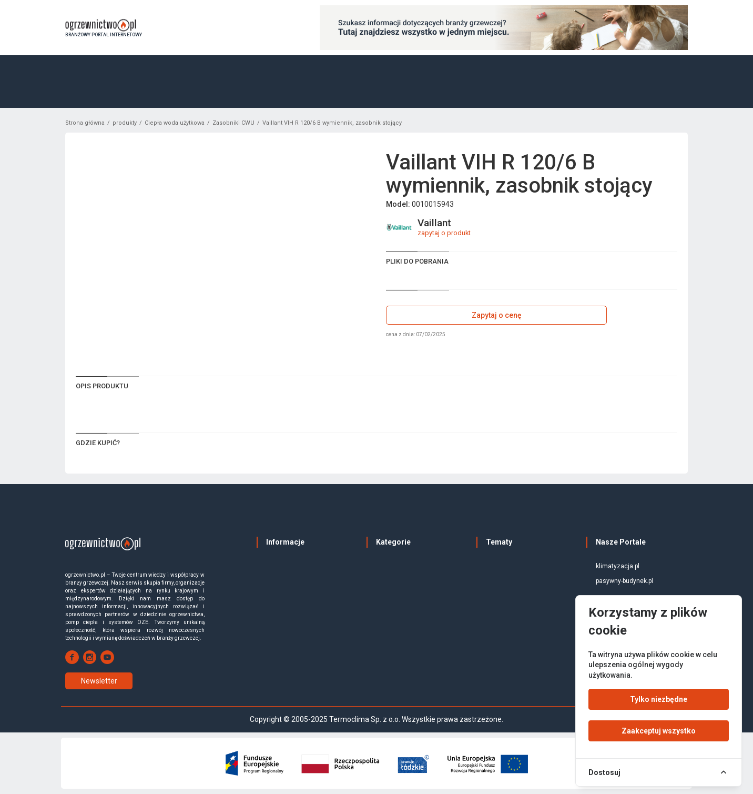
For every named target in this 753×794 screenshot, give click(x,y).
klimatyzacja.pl (617, 566)
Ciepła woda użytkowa (175, 122)
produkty (125, 122)
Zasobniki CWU (233, 122)
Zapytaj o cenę (497, 315)
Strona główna (85, 122)
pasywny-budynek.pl (624, 581)
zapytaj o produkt (444, 233)
